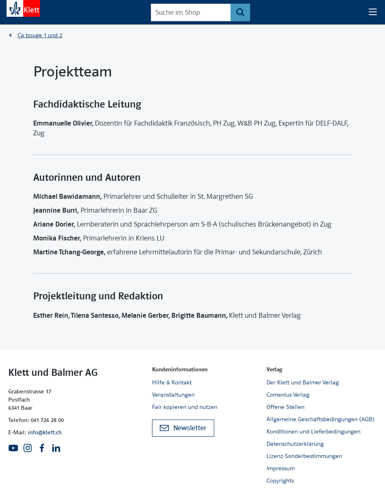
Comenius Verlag (287, 394)
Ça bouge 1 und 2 (40, 35)
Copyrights (280, 480)
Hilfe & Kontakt (172, 382)
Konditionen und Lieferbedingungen (313, 431)
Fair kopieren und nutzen (184, 407)
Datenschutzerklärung (295, 443)
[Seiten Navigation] (372, 12)
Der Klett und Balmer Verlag (302, 382)
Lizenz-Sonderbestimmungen (304, 456)
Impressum (280, 468)
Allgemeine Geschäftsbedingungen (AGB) (320, 419)
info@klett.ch (45, 432)
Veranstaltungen (173, 394)
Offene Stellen (285, 407)
